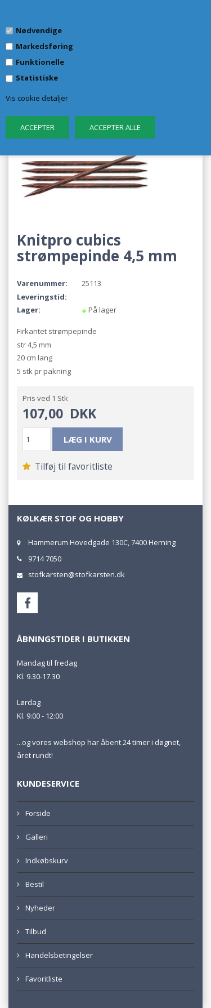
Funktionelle (40, 62)
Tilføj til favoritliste (68, 466)
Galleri (36, 837)
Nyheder (40, 908)
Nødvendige (39, 30)
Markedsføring (44, 46)
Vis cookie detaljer (37, 98)
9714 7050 (44, 559)
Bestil (34, 884)
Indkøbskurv (46, 860)
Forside (38, 813)
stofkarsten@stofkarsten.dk (76, 574)
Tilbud (35, 931)
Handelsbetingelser (59, 955)
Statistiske (37, 78)
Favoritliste (43, 979)
